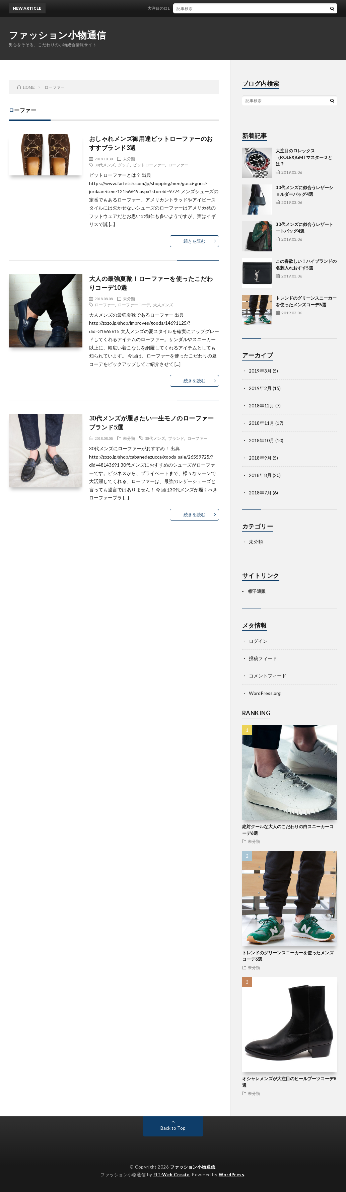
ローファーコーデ (134, 305)
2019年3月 (260, 371)
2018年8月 (260, 475)
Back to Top (173, 1128)
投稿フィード (263, 658)
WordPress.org (265, 693)
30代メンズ (105, 165)
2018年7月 (260, 492)
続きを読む (194, 241)
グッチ (124, 165)
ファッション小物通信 (57, 34)
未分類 (129, 159)
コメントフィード (267, 676)
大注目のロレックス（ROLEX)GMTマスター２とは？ (203, 8)
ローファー (178, 165)
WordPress (232, 1174)
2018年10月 (261, 440)
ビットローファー (149, 165)
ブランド (176, 438)
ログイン (258, 641)
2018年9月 (260, 458)
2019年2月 (260, 388)
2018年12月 (261, 405)
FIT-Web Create (171, 1174)
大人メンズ (163, 305)
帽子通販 (257, 591)
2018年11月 (261, 423)
